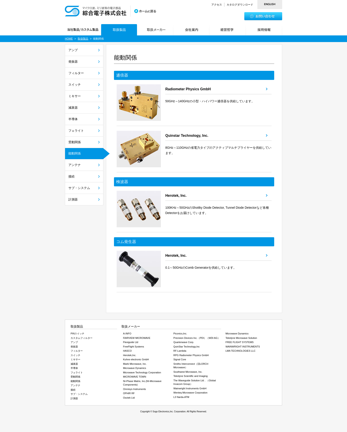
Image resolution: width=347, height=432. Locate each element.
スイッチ (74, 84)
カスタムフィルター (82, 338)
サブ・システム (79, 188)
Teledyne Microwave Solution (241, 338)
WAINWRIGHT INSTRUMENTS (243, 346)
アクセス (216, 4)
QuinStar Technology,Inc (187, 346)
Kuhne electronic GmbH (136, 359)
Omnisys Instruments (134, 389)
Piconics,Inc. (180, 333)
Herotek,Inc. (129, 355)
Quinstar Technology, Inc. (186, 135)
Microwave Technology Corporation (142, 372)
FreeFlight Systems (133, 346)
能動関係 (74, 153)
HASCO (127, 350)
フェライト (76, 130)
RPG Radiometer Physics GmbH (191, 355)
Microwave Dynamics (134, 368)
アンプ (73, 50)
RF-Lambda (180, 350)
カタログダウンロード (240, 4)
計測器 (73, 199)
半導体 (73, 119)
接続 (71, 176)
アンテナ (74, 165)
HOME (69, 38)
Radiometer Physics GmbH (188, 89)
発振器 (73, 61)
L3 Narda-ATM (181, 397)
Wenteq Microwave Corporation (191, 392)
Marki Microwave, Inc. (135, 364)
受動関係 (74, 142)
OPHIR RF (129, 393)
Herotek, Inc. (176, 195)
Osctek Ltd (129, 397)
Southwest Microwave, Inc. (188, 371)
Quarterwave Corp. (184, 342)
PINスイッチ (77, 333)
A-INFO (127, 333)
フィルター (76, 73)
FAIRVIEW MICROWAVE (136, 338)
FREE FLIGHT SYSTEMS (240, 342)
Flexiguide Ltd (130, 342)
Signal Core (180, 359)
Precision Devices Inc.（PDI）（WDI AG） (197, 338)
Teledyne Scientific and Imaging (191, 376)
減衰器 (73, 107)
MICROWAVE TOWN (134, 376)
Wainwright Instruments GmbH (190, 388)
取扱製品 (83, 38)
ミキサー (74, 96)
